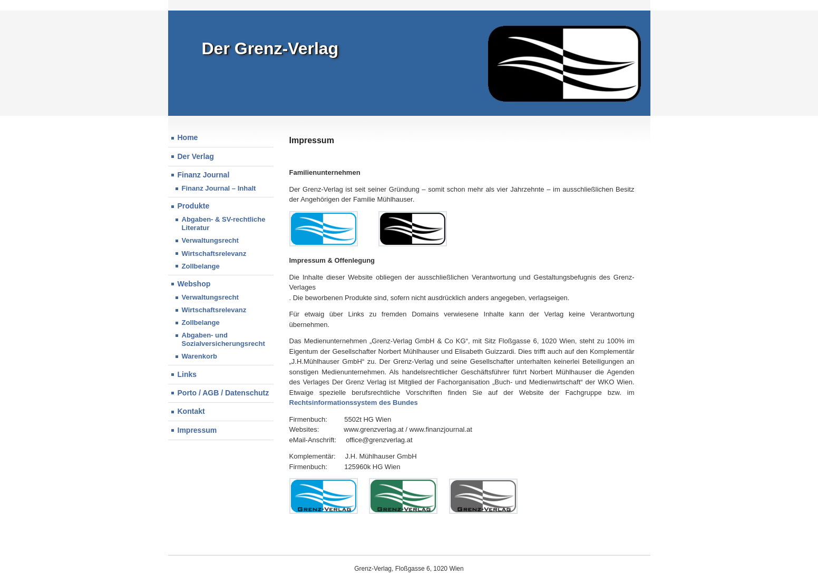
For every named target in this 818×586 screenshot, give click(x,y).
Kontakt (191, 411)
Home (188, 137)
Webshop (194, 284)
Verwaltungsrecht (210, 297)
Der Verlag (196, 156)
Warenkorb (199, 356)
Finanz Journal (204, 175)
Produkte (194, 206)
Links (187, 374)
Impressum (197, 430)
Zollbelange (201, 322)
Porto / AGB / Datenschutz (223, 393)
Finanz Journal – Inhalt (219, 188)
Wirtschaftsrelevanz (214, 253)
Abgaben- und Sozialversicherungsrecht (223, 339)
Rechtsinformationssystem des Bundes (353, 402)
